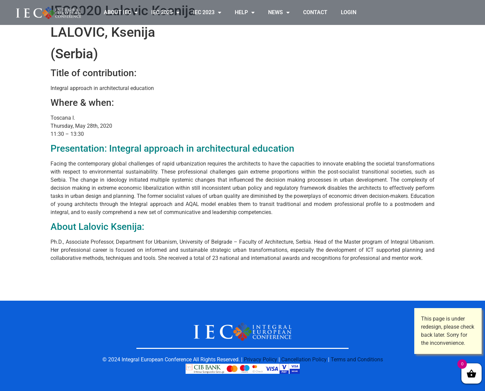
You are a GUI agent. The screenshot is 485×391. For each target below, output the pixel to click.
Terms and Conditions (357, 359)
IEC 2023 (207, 12)
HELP (245, 12)
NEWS (279, 12)
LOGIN (348, 12)
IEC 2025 (165, 12)
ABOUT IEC (121, 12)
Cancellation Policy (304, 359)
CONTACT (315, 12)
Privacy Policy (260, 359)
